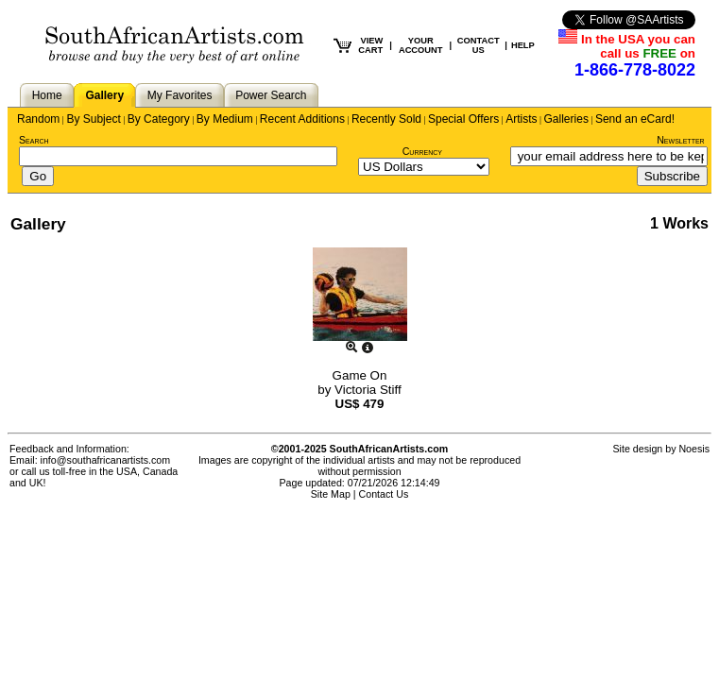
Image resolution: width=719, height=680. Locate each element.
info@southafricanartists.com (106, 460)
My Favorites (180, 95)
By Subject (93, 119)
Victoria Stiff (368, 389)
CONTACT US (478, 45)
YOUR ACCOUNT (421, 45)
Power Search (270, 95)
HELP (523, 45)
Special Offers (463, 119)
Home (47, 95)
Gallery (104, 95)
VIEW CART (370, 45)
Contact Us (384, 494)
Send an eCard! (635, 119)
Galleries (566, 119)
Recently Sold (386, 119)
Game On (360, 375)
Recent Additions (302, 119)
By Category (159, 119)
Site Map (331, 494)
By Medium (225, 119)
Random (38, 119)
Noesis (694, 448)
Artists (521, 119)
